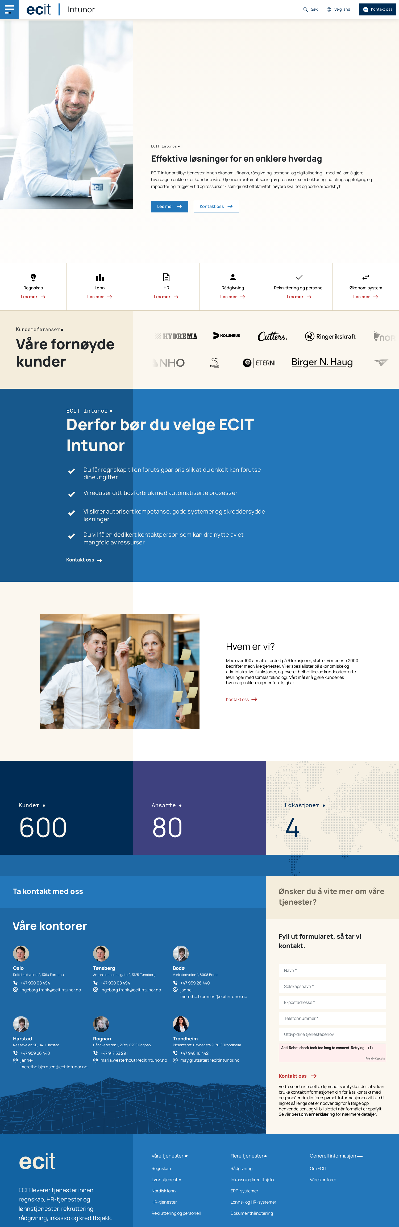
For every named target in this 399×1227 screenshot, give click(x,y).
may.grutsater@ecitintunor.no (209, 1060)
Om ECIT (342, 1168)
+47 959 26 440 (195, 983)
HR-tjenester (184, 1202)
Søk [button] (310, 9)
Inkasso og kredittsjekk (263, 1179)
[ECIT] (39, 9)
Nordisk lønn (184, 1190)
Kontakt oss (378, 9)
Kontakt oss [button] (216, 206)
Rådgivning (263, 1168)
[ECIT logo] (66, 1162)
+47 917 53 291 (114, 1053)
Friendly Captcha (375, 1058)
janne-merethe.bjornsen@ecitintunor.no (213, 993)
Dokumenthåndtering (263, 1213)
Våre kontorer (342, 1179)
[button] (33, 287)
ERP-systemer (263, 1190)
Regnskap (184, 1168)
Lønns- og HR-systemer (263, 1202)
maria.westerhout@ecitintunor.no (134, 1060)
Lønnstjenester (184, 1179)
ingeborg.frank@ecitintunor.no (50, 990)
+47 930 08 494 (35, 983)
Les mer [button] (169, 206)
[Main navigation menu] (9, 9)
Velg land (338, 9)
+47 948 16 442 (194, 1053)
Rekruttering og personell (184, 1213)
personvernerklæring (313, 1114)
